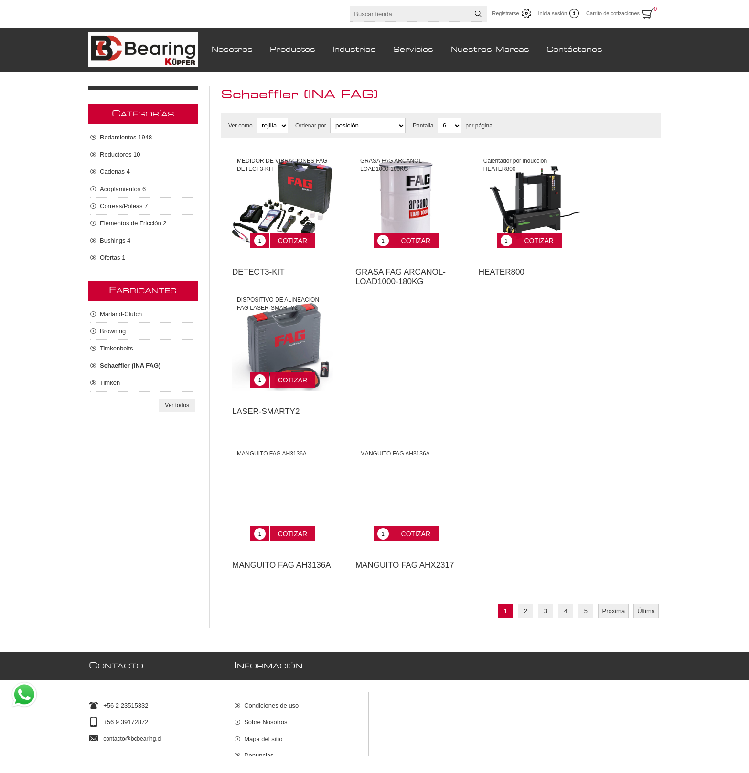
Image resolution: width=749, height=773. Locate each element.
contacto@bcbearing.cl (132, 712)
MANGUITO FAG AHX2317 (404, 543)
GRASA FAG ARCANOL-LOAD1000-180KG (400, 269)
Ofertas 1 (112, 257)
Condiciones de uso (271, 679)
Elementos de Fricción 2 (133, 223)
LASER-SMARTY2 (266, 397)
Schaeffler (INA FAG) (130, 365)
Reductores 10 (120, 154)
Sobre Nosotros (265, 695)
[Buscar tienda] (410, 13)
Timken (110, 382)
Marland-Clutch (121, 314)
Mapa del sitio (263, 712)
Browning (113, 331)
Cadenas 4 (115, 171)
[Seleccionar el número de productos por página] (449, 125)
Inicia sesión (552, 13)
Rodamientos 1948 (126, 137)
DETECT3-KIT (258, 264)
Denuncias (258, 729)
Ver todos (177, 405)
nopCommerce (648, 762)
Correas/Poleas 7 (124, 206)
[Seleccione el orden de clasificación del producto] (368, 125)
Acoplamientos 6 (123, 188)
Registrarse (505, 13)
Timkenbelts (116, 348)
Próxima (613, 589)
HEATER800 (501, 264)
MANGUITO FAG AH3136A (281, 543)
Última (646, 589)
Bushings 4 (115, 240)
